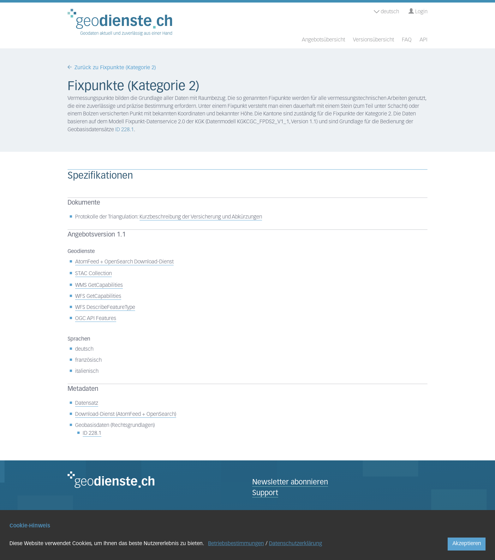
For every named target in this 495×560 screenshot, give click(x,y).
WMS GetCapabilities (99, 285)
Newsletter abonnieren (290, 482)
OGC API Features (95, 318)
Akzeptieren (466, 543)
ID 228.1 (124, 129)
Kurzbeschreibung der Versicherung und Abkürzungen (201, 217)
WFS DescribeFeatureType (105, 307)
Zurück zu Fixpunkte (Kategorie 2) (115, 68)
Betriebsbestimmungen (236, 543)
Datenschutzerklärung (295, 543)
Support (265, 493)
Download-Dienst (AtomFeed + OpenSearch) (125, 414)
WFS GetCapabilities (98, 296)
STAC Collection (93, 273)
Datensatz (86, 403)
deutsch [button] (386, 12)
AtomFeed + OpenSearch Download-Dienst (124, 262)
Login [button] (418, 12)
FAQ (407, 40)
